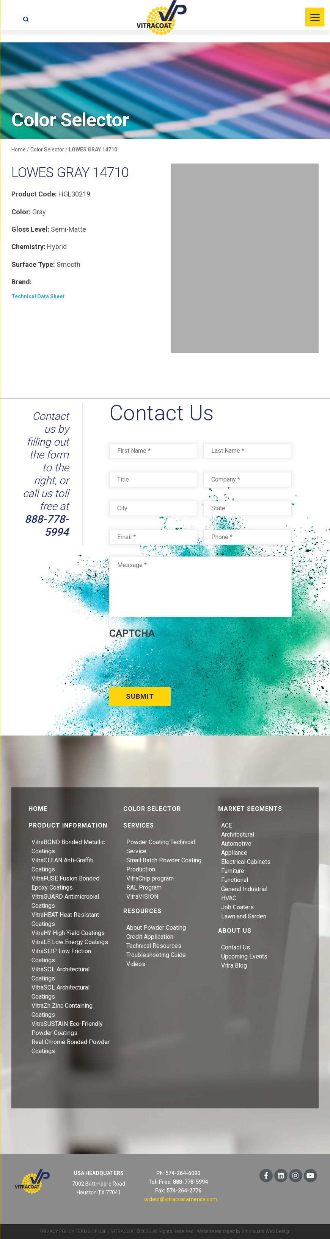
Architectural (237, 833)
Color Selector (47, 149)
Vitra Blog (234, 964)
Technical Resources (153, 945)
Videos (135, 963)
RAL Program (144, 886)
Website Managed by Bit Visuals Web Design (244, 1230)
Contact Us (235, 946)
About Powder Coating (156, 926)
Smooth (68, 264)
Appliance (234, 852)
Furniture (232, 870)
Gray (39, 212)
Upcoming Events (244, 955)
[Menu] (314, 17)
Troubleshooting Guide (156, 954)
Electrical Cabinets (245, 861)
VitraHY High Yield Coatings (68, 932)
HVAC (228, 897)
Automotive (236, 842)
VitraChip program (150, 877)
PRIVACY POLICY (56, 1230)
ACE (226, 824)
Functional (234, 879)
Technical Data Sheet (37, 296)
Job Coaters (237, 906)
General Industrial (244, 888)
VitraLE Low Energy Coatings (69, 941)
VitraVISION (142, 895)
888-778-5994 (47, 525)
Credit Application (149, 936)
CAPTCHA (132, 633)
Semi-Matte (68, 229)
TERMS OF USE (91, 1230)
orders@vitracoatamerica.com (180, 1198)
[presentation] (167, 660)
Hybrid (57, 247)
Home (18, 149)
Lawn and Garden (243, 915)
